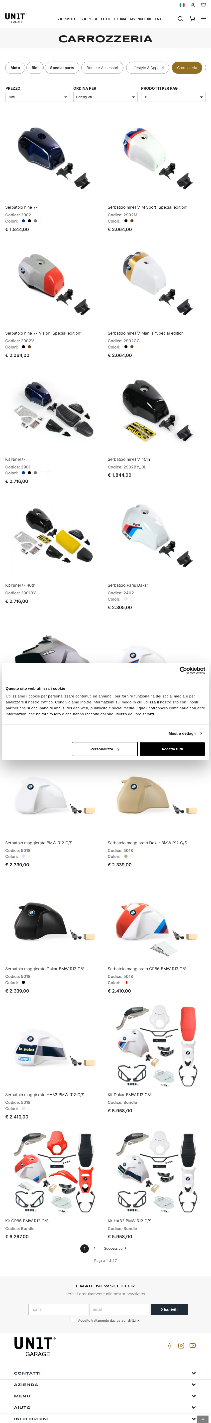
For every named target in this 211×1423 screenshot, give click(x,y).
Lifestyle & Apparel (147, 67)
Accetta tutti (172, 749)
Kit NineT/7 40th (20, 575)
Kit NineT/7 (15, 451)
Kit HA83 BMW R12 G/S (129, 1198)
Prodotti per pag (159, 88)
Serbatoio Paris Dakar (128, 575)
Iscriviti (169, 1287)
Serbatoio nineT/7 (21, 204)
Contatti (105, 1351)
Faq (158, 19)
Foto (105, 19)
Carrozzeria (187, 67)
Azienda (105, 1362)
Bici (35, 67)
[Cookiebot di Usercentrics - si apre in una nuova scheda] (183, 670)
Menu (105, 1374)
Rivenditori (140, 19)
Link (136, 1298)
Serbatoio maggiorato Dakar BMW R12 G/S (147, 827)
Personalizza (105, 749)
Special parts (62, 67)
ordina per (84, 88)
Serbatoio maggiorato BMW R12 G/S (38, 827)
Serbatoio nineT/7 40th (129, 451)
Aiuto (105, 1385)
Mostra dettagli (182, 733)
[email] (119, 1287)
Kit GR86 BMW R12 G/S (27, 1198)
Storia (120, 19)
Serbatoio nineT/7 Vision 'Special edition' (43, 328)
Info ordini (105, 1397)
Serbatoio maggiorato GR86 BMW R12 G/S (147, 951)
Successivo (115, 1226)
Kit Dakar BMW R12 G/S (130, 1075)
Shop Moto (67, 19)
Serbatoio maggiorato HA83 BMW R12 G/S (44, 1075)
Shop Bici (89, 19)
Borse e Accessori (102, 67)
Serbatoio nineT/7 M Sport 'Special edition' (147, 204)
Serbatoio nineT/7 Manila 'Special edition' (146, 328)
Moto (15, 67)
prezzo (12, 88)
